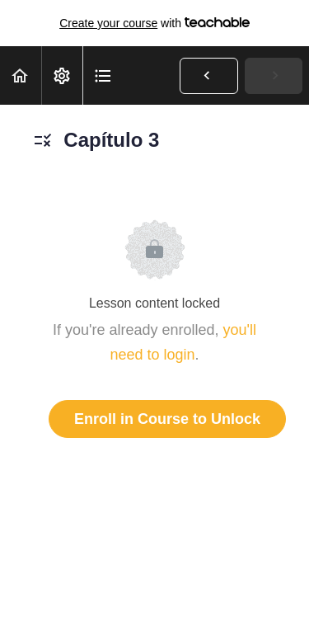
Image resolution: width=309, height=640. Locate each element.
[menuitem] (61, 75)
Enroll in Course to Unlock (167, 419)
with (154, 23)
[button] (20, 75)
